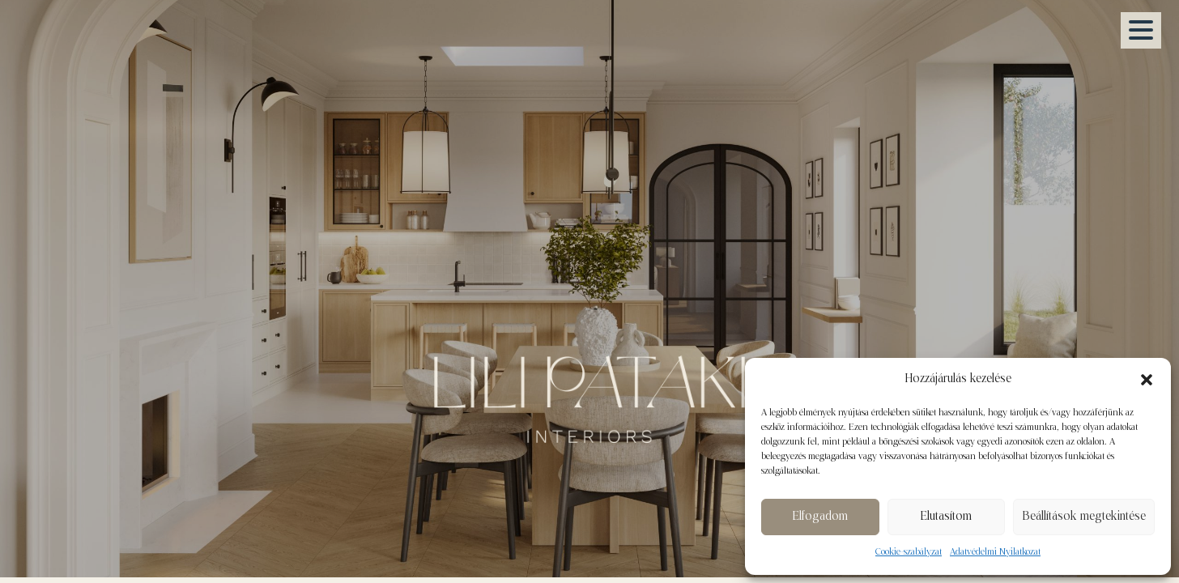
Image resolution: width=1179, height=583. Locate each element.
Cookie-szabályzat (908, 552)
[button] (1147, 380)
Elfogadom (820, 517)
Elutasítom (946, 517)
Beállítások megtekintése (1084, 517)
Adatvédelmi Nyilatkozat (995, 552)
